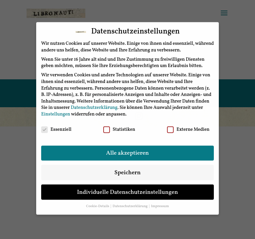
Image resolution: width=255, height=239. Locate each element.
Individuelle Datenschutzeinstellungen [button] (127, 188)
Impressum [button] (160, 202)
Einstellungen (55, 111)
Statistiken (119, 126)
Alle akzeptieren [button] (127, 149)
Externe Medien (188, 126)
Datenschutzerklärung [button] (130, 202)
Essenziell (56, 126)
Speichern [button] (127, 169)
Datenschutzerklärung (94, 104)
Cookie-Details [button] (98, 202)
